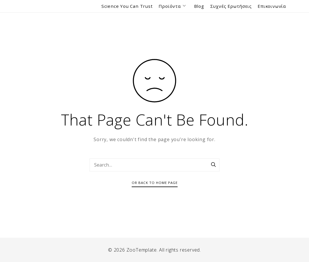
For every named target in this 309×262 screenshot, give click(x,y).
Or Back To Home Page (155, 182)
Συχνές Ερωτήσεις (231, 6)
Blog (199, 6)
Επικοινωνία (272, 6)
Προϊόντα (173, 6)
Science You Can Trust (127, 6)
